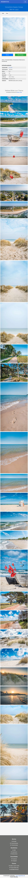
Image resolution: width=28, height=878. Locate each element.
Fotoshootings (14, 845)
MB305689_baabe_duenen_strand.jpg (15, 80)
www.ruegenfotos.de (20, 875)
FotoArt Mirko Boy (14, 867)
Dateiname (4, 80)
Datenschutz (14, 853)
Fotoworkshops (14, 843)
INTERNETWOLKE (14, 869)
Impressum (14, 852)
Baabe (3, 13)
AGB (14, 850)
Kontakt (14, 841)
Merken (7, 54)
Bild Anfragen (21, 54)
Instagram (14, 860)
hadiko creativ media (14, 865)
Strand (7, 13)
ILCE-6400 (10, 67)
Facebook (14, 858)
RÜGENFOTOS (5, 2)
